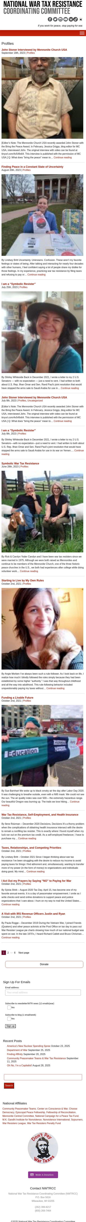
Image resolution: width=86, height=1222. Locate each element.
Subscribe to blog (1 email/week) (20, 1015)
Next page (24, 952)
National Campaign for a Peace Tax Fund (57, 1116)
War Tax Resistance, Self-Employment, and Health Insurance (40, 814)
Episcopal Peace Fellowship (30, 1112)
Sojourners (77, 1119)
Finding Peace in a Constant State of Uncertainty (32, 166)
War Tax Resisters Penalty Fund (44, 1123)
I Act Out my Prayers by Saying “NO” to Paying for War (36, 880)
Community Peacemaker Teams (19, 1108)
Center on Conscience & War (52, 1108)
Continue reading (63, 157)
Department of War (17, 1050)
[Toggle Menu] (82, 33)
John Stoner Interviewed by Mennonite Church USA (34, 49)
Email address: (43, 991)
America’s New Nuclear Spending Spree (28, 1046)
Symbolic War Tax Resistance (20, 463)
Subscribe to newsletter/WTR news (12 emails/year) (29, 1003)
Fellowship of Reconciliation (61, 1112)
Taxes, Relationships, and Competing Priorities (31, 847)
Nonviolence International (56, 1119)
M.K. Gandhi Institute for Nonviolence (22, 1119)
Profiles (31, 53)
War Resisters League (14, 1123)
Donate (44, 964)
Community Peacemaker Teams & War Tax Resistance (36, 1058)
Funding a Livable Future (17, 697)
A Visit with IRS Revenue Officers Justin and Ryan (33, 913)
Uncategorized (35, 400)
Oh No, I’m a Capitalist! (19, 1065)
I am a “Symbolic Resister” (19, 283)
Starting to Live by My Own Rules (23, 580)
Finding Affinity (15, 1054)
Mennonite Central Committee (18, 1116)
